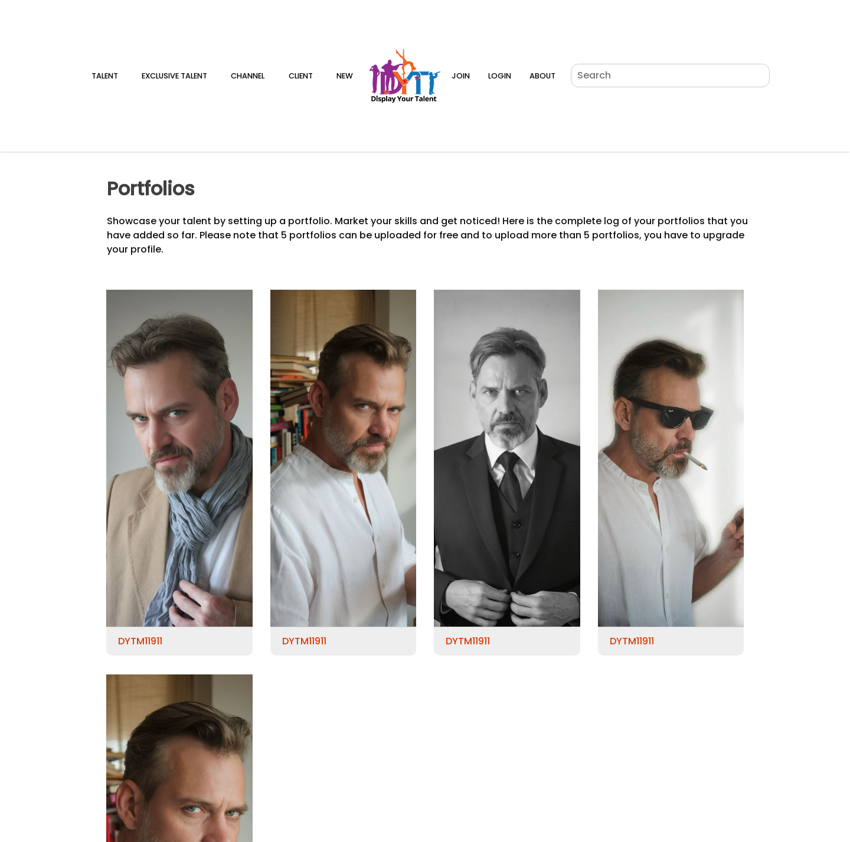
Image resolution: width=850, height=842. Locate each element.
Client (301, 76)
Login (499, 76)
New (344, 76)
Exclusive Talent (174, 76)
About (542, 76)
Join (461, 76)
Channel (247, 76)
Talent (104, 76)
